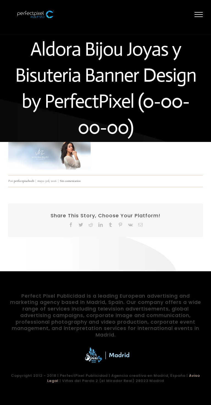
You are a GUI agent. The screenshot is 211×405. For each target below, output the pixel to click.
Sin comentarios (70, 181)
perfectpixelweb (24, 181)
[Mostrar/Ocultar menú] (198, 14)
